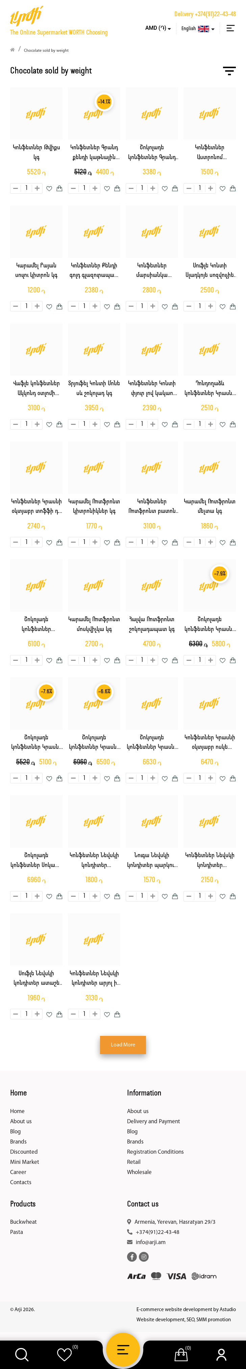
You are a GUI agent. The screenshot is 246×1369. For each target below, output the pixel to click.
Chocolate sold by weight (46, 51)
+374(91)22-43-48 (215, 14)
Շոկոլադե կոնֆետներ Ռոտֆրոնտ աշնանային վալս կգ (36, 625)
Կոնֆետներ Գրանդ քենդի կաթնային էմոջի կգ (94, 153)
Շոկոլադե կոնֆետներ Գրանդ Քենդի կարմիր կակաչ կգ (152, 153)
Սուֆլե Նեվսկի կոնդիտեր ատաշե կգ (36, 979)
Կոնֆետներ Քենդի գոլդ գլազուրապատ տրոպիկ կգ (94, 272)
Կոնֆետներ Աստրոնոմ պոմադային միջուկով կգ (210, 153)
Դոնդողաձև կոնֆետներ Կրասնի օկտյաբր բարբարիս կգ (209, 389)
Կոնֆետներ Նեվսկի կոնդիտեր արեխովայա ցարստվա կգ (210, 861)
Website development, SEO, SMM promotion (184, 1320)
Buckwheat (23, 1222)
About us (21, 1122)
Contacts (20, 1183)
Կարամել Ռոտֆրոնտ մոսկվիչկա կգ (94, 624)
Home (17, 1111)
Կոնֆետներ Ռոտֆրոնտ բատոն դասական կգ (152, 508)
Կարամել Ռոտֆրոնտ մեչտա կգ (210, 507)
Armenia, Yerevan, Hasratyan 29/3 (175, 1222)
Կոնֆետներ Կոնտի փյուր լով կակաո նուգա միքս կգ (152, 389)
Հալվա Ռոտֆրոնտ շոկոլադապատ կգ (152, 624)
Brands (18, 1142)
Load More (123, 1045)
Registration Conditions (155, 1152)
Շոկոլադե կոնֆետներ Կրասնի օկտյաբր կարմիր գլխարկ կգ (36, 744)
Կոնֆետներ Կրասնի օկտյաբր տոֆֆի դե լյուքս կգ (36, 508)
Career (18, 1172)
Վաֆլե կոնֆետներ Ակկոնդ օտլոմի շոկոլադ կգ (36, 389)
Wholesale (139, 1172)
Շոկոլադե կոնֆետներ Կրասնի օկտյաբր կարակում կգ (209, 625)
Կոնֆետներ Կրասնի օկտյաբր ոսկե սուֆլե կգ (209, 744)
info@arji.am (151, 1242)
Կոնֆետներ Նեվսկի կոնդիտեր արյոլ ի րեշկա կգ (94, 979)
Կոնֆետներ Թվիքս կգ (36, 153)
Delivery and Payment (153, 1122)
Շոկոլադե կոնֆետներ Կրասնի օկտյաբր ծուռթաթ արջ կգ (94, 744)
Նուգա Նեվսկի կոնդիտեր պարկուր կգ (152, 861)
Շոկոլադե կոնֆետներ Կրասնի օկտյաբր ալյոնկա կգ (152, 744)
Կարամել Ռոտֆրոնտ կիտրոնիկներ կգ (94, 507)
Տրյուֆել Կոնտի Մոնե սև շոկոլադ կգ (94, 389)
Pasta (16, 1232)
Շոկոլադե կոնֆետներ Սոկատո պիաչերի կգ (36, 861)
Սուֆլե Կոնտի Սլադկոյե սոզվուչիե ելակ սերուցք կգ (210, 272)
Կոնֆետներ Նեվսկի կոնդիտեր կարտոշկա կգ (94, 861)
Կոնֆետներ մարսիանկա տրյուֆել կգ (152, 272)
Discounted (24, 1152)
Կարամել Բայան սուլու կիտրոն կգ (36, 271)
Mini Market (24, 1162)
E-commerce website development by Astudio (186, 1309)
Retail (134, 1162)
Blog (15, 1132)
